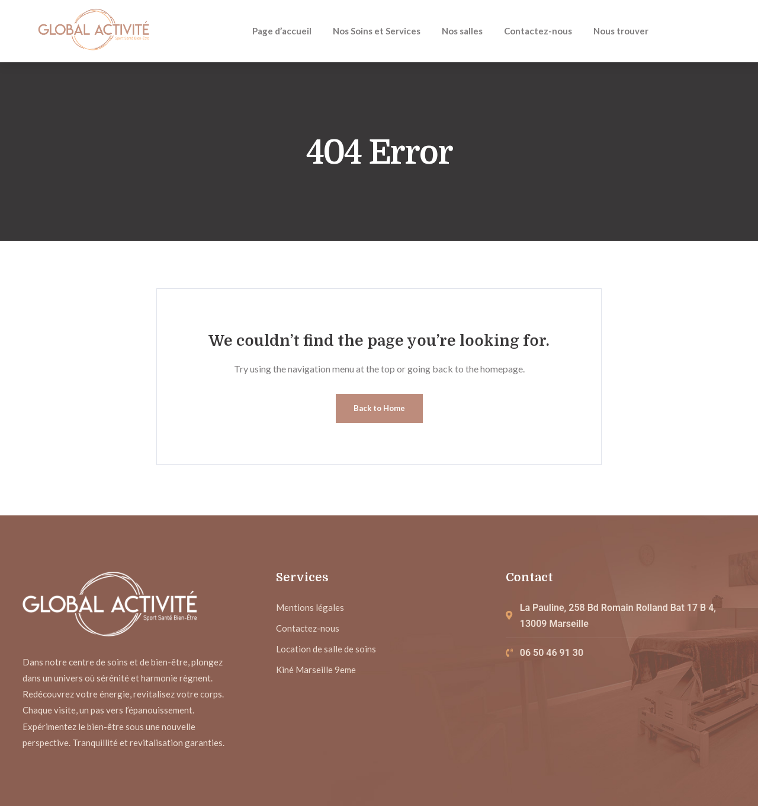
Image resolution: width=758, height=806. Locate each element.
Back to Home (379, 408)
